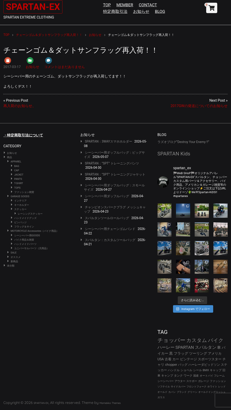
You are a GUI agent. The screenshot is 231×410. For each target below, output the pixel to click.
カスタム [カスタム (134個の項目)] (196, 340)
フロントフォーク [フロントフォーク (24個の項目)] (196, 386)
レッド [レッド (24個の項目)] (222, 386)
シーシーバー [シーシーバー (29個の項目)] (165, 381)
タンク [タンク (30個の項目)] (178, 375)
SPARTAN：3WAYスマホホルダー (108, 141)
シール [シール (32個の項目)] (197, 370)
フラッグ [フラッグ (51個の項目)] (181, 353)
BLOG (160, 11)
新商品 (14, 261)
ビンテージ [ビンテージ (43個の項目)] (188, 359)
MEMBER (124, 4)
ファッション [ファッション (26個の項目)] (218, 381)
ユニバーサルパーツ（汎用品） (31, 248)
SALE (13, 252)
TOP (107, 4)
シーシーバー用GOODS (27, 235)
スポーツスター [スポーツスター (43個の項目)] (210, 359)
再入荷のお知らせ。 (19, 106)
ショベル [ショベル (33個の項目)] (186, 370)
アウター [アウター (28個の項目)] (180, 381)
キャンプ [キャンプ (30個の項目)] (167, 375)
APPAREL (16, 161)
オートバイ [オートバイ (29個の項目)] (206, 375)
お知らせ (141, 11)
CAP (16, 170)
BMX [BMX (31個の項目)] (206, 370)
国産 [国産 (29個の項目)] (196, 375)
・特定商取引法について (23, 135)
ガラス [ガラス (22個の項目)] (161, 397)
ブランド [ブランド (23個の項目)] (182, 392)
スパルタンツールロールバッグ (107, 218)
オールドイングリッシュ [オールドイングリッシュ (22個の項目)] (212, 392)
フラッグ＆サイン (24, 226)
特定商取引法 (115, 11)
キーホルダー (21, 205)
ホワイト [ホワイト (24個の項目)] (212, 386)
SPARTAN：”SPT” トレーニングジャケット (115, 174)
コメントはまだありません (64, 67)
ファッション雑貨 (24, 192)
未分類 (10, 265)
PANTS (18, 179)
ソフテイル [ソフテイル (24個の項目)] (163, 386)
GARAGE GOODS (20, 196)
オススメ (16, 257)
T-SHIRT (18, 183)
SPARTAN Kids (173, 154)
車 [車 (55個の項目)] (219, 347)
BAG (16, 166)
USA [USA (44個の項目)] (160, 359)
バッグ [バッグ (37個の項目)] (182, 364)
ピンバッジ (20, 222)
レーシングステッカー (30, 213)
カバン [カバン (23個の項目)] (172, 392)
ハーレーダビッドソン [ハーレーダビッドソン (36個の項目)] (204, 364)
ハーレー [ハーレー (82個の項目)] (166, 347)
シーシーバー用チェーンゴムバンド (110, 229)
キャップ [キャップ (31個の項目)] (216, 370)
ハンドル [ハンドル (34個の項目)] (174, 370)
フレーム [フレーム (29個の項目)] (219, 375)
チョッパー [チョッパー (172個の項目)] (171, 340)
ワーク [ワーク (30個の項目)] (188, 375)
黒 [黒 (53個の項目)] (171, 353)
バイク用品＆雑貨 (24, 239)
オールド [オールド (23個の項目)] (162, 392)
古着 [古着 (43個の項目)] (168, 359)
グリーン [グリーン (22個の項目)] (192, 392)
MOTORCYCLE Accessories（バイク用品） (35, 231)
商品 (9, 157)
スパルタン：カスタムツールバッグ (110, 240)
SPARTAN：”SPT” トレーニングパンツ (112, 163)
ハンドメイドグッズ (25, 218)
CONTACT (148, 4)
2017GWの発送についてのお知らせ (199, 106)
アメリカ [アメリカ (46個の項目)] (215, 353)
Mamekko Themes (110, 403)
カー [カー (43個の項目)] (175, 359)
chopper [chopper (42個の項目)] (171, 365)
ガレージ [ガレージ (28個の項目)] (203, 381)
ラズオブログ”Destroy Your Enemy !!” (183, 142)
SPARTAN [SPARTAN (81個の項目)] (185, 347)
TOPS (17, 187)
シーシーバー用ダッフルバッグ (107, 196)
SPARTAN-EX (33, 7)
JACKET (18, 174)
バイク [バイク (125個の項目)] (216, 340)
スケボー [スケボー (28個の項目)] (191, 381)
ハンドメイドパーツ (25, 244)
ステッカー (20, 209)
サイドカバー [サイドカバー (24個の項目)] (178, 386)
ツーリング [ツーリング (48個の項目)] (198, 353)
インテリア (20, 200)
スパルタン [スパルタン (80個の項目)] (205, 347)
